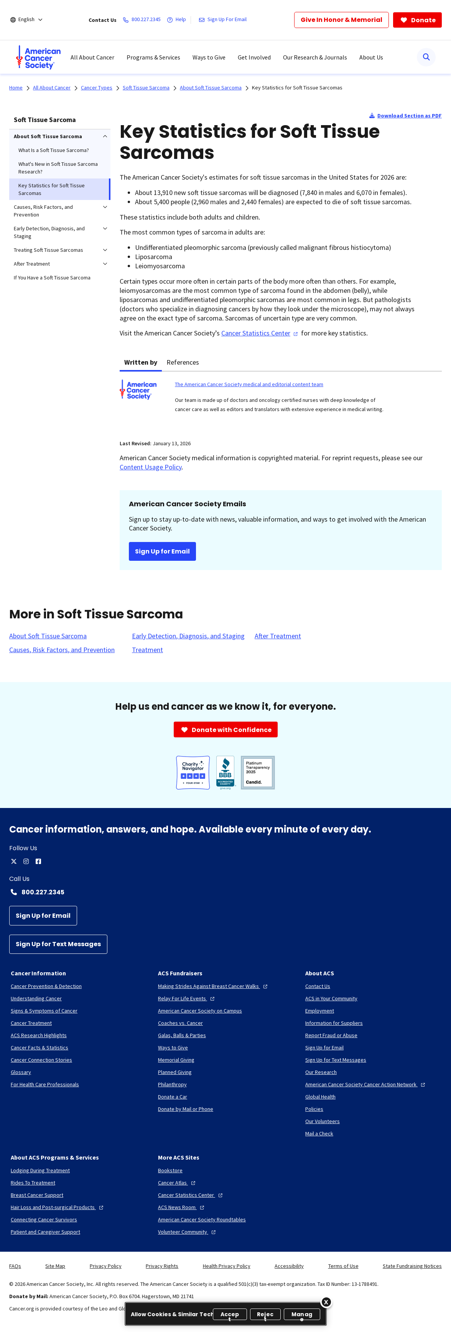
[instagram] (26, 861)
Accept (230, 1315)
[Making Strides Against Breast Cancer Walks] (213, 986)
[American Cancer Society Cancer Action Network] (366, 1084)
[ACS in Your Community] (331, 998)
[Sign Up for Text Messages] (58, 944)
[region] (226, 1314)
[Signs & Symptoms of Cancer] (44, 1010)
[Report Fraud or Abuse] (331, 1035)
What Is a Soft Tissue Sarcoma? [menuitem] (53, 150)
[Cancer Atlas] (177, 1182)
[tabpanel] (281, 401)
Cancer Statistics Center (260, 333)
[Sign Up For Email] (224, 20)
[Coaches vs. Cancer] (180, 1023)
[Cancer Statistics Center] (191, 1195)
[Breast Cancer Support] (37, 1195)
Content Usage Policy (150, 467)
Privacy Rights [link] (162, 1265)
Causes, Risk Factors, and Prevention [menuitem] (43, 210)
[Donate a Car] (172, 1096)
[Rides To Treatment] (33, 1182)
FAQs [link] (15, 1265)
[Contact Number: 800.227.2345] (225, 892)
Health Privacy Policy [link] (226, 1265)
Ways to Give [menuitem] (209, 57)
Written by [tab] (140, 362)
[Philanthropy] (172, 1084)
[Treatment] (147, 649)
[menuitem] (38, 57)
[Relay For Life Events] (187, 998)
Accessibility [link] (289, 1265)
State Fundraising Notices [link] (412, 1265)
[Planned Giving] (175, 1072)
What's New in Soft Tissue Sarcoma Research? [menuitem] (58, 167)
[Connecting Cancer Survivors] (44, 1219)
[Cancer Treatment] (31, 1023)
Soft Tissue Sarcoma (45, 119)
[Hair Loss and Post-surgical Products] (58, 1207)
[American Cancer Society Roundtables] (202, 1219)
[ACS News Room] (182, 1207)
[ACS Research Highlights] (39, 1035)
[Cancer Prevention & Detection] (46, 986)
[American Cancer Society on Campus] (200, 1010)
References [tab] (182, 362)
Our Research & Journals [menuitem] (315, 57)
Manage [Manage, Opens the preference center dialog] (301, 1315)
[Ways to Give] (173, 1047)
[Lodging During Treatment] (40, 1170)
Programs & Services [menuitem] (153, 57)
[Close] (326, 1302)
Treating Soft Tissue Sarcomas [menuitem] (48, 249)
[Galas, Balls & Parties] (182, 1035)
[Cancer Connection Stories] (41, 1059)
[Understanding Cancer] (36, 998)
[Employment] (319, 1010)
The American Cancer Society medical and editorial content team (249, 384)
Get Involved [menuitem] (254, 57)
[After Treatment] (278, 636)
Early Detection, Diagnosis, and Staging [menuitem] (49, 232)
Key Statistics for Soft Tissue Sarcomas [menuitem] (51, 189)
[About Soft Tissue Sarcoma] (48, 636)
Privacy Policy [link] (106, 1265)
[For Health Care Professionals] (45, 1084)
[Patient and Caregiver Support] (45, 1231)
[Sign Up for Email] (43, 915)
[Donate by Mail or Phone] (185, 1109)
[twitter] (13, 861)
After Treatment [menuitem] (32, 263)
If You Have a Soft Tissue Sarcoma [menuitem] (52, 277)
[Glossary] (21, 1072)
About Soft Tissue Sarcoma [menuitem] (48, 136)
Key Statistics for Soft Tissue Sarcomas (297, 87)
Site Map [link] (55, 1265)
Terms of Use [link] (343, 1265)
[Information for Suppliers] (334, 1023)
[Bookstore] (170, 1170)
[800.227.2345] (143, 20)
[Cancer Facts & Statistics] (39, 1047)
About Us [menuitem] (371, 57)
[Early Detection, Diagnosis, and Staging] (188, 636)
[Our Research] (321, 1072)
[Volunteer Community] (187, 1231)
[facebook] (38, 861)
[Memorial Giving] (176, 1059)
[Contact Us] (317, 986)
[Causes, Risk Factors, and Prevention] (62, 649)
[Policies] (314, 1109)
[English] (31, 20)
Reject (265, 1315)
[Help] (178, 20)
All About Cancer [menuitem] (92, 57)
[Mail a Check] (319, 1133)
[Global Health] (320, 1096)
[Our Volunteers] (322, 1121)
